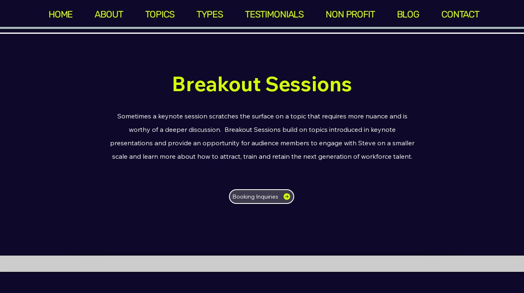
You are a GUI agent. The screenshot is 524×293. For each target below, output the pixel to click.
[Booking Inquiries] (261, 196)
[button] (160, 14)
